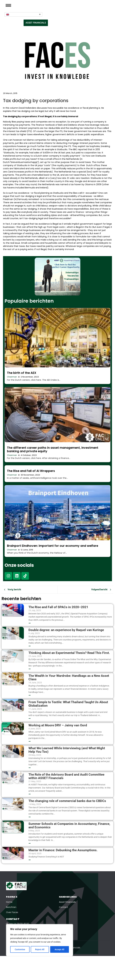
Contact (63, 907)
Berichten (11, 907)
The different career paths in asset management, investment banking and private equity (52, 449)
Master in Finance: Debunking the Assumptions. (63, 850)
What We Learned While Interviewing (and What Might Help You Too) (66, 750)
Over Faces (12, 912)
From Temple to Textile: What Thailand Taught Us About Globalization (68, 703)
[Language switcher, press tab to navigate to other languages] (23, 14)
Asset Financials (67, 902)
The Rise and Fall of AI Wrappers (31, 471)
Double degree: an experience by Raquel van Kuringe (66, 630)
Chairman (12, 376)
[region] (39, 940)
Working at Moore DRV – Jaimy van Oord (57, 725)
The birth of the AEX (21, 373)
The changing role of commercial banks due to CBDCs (67, 801)
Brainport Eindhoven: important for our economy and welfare (52, 546)
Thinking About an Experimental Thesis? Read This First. (69, 653)
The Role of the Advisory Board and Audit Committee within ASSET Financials (66, 776)
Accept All (59, 949)
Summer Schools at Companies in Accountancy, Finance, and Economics (69, 825)
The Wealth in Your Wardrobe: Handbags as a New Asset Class (68, 677)
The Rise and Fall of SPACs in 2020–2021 (58, 607)
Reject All (40, 949)
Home (9, 902)
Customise (20, 949)
